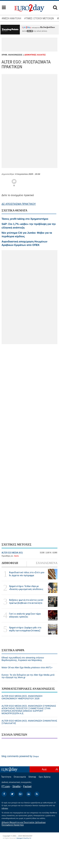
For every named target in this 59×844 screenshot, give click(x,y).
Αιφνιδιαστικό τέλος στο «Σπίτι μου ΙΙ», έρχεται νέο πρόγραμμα (26, 574)
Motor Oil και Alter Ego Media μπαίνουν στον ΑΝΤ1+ (27, 667)
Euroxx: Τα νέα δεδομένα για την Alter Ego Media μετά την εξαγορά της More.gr (28, 676)
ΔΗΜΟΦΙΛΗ (10, 563)
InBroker (5, 808)
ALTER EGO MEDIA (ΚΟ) (12, 552)
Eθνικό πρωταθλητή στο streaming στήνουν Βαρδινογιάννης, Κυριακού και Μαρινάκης (23, 658)
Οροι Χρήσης (45, 776)
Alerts (16, 556)
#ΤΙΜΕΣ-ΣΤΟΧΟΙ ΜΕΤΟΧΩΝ (39, 18)
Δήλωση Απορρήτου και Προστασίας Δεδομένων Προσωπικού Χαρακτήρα (24, 823)
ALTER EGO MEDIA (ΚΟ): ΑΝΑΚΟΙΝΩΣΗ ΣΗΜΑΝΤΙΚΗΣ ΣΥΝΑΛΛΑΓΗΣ (29, 722)
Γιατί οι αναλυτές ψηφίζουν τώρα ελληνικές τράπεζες (25, 615)
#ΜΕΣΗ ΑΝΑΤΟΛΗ (11, 18)
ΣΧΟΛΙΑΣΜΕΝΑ (46, 563)
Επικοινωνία (20, 776)
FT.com (6, 786)
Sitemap (32, 776)
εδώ (29, 31)
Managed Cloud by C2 (24, 838)
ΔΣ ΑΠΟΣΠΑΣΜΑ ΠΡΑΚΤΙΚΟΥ (19, 204)
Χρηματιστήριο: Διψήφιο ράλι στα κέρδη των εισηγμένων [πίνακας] (25, 629)
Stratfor (16, 786)
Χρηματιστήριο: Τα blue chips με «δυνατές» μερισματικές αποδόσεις (26, 588)
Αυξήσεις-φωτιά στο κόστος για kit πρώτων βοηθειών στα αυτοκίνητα (26, 601)
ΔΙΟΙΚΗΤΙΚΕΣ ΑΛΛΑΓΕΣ (35, 55)
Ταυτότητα (6, 776)
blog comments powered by (20, 756)
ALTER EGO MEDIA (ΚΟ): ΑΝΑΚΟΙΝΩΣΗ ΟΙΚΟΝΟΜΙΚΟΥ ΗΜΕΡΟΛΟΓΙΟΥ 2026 (22, 697)
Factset (27, 786)
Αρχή (44, 769)
